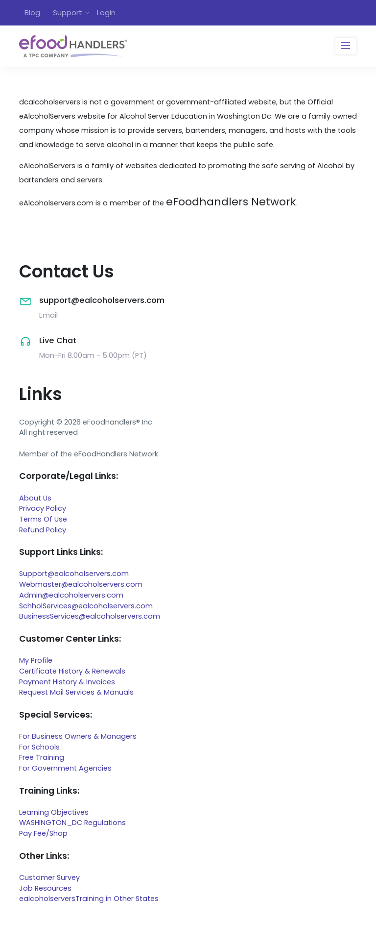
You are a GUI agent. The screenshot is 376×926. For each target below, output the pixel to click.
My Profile (35, 660)
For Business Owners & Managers (78, 736)
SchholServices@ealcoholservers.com (86, 606)
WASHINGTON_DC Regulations (72, 822)
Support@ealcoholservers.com (74, 573)
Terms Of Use (43, 519)
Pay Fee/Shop (43, 833)
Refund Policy (42, 530)
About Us (35, 498)
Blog (32, 12)
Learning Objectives (54, 812)
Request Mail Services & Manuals (76, 692)
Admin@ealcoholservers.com (71, 595)
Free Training (41, 757)
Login (106, 12)
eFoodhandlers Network (231, 201)
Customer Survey (49, 877)
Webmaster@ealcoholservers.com (80, 584)
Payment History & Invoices (67, 682)
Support (67, 12)
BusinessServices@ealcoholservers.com (89, 616)
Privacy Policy (42, 508)
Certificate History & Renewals (72, 671)
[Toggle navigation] (346, 46)
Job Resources (45, 888)
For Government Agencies (65, 768)
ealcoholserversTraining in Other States (89, 898)
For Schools (39, 747)
